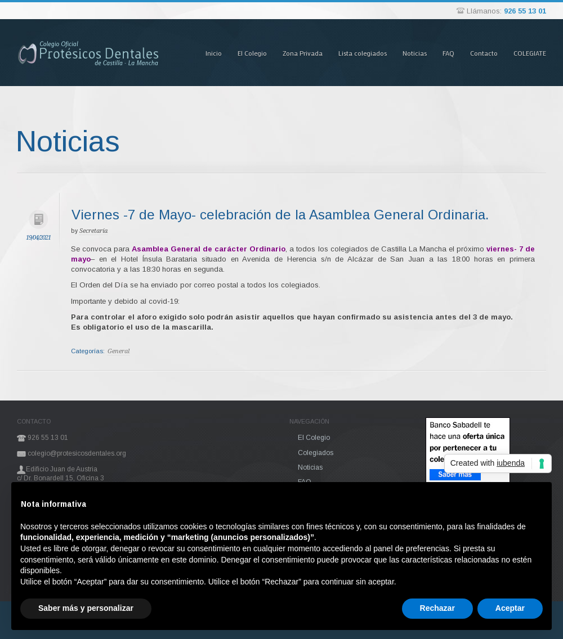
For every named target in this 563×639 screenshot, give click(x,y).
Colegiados (315, 453)
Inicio (213, 52)
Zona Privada (303, 52)
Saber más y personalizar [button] (85, 608)
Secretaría (93, 231)
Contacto (484, 52)
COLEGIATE (529, 52)
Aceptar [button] (510, 608)
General (118, 351)
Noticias (415, 52)
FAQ (448, 52)
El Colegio (252, 52)
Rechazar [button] (437, 608)
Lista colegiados (362, 52)
